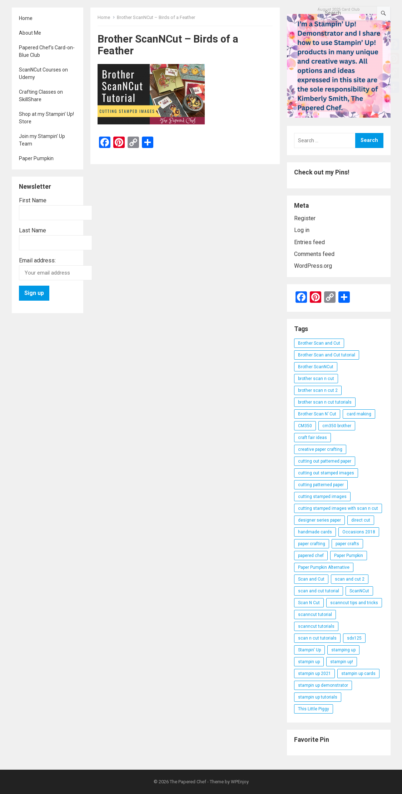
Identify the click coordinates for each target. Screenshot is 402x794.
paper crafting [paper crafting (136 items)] (311, 543)
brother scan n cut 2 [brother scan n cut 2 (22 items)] (318, 390)
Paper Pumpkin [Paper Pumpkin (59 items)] (348, 555)
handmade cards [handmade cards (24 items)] (315, 531)
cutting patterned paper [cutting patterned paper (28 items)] (321, 484)
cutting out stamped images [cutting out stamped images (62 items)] (326, 472)
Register (305, 218)
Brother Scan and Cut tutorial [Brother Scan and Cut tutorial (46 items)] (326, 354)
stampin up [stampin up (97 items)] (309, 661)
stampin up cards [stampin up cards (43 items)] (358, 673)
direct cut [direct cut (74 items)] (360, 520)
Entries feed (309, 242)
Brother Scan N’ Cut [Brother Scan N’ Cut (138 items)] (317, 413)
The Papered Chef (188, 781)
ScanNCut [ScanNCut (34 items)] (359, 590)
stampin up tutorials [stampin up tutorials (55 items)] (317, 697)
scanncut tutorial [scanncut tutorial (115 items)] (315, 614)
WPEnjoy (240, 781)
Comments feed (314, 254)
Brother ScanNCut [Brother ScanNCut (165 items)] (315, 366)
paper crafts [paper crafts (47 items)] (347, 543)
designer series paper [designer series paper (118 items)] (319, 520)
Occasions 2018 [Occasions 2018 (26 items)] (358, 531)
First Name (32, 200)
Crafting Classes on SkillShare (41, 95)
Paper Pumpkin (36, 158)
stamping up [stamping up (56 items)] (343, 649)
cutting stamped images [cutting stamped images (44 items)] (322, 496)
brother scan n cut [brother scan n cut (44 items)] (316, 378)
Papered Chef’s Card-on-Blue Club (47, 51)
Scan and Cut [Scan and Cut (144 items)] (311, 579)
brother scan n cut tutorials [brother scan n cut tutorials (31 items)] (325, 402)
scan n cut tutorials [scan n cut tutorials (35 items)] (317, 638)
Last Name (32, 230)
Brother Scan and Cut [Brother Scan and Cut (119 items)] (319, 343)
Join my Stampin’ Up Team (42, 140)
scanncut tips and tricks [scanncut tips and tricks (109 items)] (354, 602)
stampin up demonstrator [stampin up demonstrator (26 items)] (323, 685)
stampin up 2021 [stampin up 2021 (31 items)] (314, 673)
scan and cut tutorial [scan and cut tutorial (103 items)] (318, 590)
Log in (301, 230)
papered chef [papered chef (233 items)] (311, 555)
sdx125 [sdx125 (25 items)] (354, 638)
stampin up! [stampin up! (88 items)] (341, 661)
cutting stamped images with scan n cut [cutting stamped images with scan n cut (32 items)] (338, 508)
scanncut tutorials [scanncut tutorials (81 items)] (316, 626)
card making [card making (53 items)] (359, 413)
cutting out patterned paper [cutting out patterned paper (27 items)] (324, 461)
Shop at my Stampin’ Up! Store (46, 117)
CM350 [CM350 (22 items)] (305, 425)
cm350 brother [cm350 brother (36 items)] (336, 425)
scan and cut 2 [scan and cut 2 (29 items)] (349, 579)
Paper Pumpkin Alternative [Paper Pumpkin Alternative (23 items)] (323, 567)
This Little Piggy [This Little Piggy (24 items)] (313, 708)
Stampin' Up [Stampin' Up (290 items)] (309, 649)
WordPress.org (313, 265)
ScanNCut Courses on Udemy (43, 73)
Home (26, 18)
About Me (30, 33)
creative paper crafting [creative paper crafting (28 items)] (320, 449)
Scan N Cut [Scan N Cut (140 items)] (309, 602)
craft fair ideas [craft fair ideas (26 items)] (312, 437)
